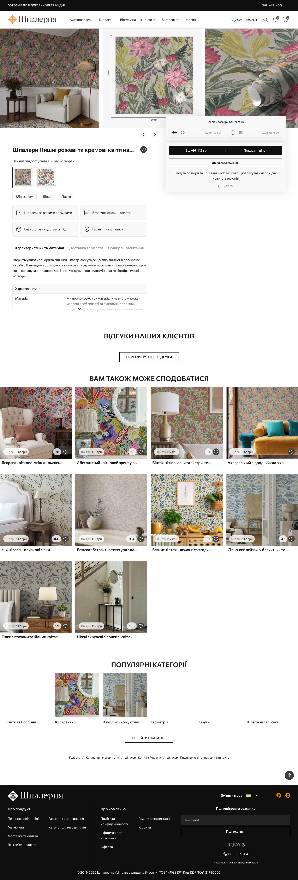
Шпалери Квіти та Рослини (143, 757)
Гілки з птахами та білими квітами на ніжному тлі (32, 636)
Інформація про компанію (113, 835)
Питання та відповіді (23, 818)
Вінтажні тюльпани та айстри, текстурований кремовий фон (182, 462)
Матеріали (16, 827)
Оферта (107, 847)
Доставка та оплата (23, 836)
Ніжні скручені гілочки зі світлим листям (107, 636)
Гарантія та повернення (66, 818)
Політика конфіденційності (114, 821)
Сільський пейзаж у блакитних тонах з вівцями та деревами (258, 549)
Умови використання (155, 818)
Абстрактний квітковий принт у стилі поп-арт (107, 462)
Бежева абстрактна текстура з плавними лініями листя (107, 549)
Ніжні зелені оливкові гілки (26, 549)
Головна (74, 757)
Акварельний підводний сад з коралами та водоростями (258, 462)
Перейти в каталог (149, 738)
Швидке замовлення (225, 162)
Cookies (145, 827)
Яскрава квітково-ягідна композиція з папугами (32, 462)
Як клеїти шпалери (22, 844)
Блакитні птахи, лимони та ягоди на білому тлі (182, 549)
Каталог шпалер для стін (102, 757)
